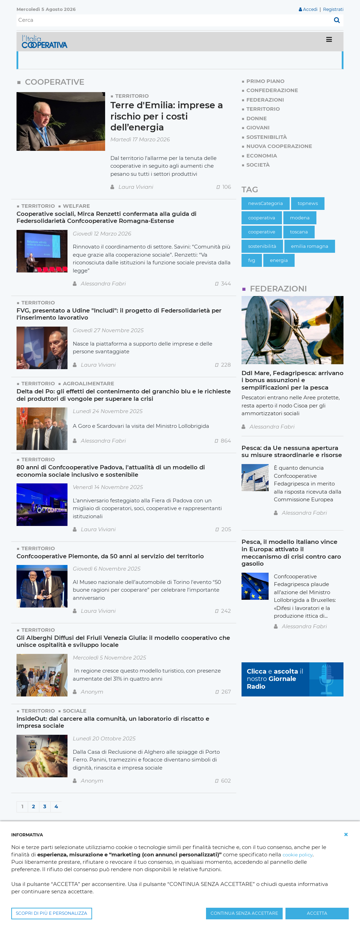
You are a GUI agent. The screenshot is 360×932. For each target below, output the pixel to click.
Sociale (76, 710)
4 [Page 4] (56, 805)
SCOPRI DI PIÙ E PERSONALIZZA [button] (51, 913)
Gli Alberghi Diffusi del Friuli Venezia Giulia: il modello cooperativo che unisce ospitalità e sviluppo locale (120, 640)
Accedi (308, 9)
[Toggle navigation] (329, 41)
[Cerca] (173, 20)
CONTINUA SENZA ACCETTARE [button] (244, 913)
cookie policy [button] (299, 854)
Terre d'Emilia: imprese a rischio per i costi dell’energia (168, 116)
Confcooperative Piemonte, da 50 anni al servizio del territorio (113, 555)
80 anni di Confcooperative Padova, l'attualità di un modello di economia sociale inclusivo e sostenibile (114, 470)
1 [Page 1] (22, 805)
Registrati (332, 9)
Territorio (132, 95)
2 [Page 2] (33, 805)
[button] (346, 834)
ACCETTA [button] (317, 913)
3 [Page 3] (44, 805)
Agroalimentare (90, 383)
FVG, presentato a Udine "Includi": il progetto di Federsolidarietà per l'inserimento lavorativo (123, 313)
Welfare (77, 206)
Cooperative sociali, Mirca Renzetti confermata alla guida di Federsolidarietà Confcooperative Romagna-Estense (109, 217)
